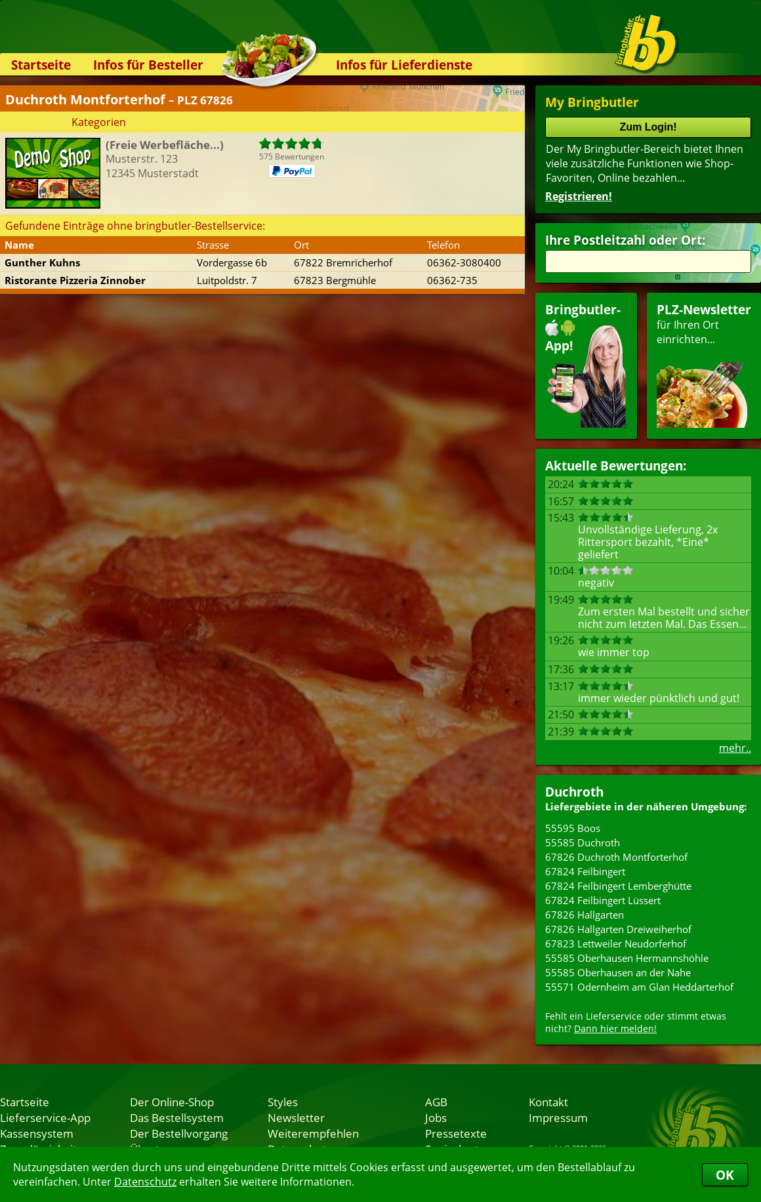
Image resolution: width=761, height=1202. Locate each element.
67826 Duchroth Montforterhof (616, 856)
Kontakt (548, 1101)
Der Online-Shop (172, 1101)
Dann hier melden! (615, 1028)
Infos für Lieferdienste (404, 64)
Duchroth (574, 791)
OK (725, 1175)
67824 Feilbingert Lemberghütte (618, 885)
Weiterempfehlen (313, 1133)
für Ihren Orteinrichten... (704, 364)
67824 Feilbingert (585, 871)
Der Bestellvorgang (179, 1133)
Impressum (558, 1117)
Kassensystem (36, 1133)
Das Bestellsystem (177, 1117)
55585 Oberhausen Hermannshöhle (627, 957)
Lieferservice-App (45, 1117)
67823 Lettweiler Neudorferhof (615, 943)
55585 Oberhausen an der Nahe (618, 972)
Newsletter (296, 1117)
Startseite (41, 64)
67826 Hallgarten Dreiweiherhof (618, 929)
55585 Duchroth (582, 842)
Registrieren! (578, 196)
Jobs (436, 1117)
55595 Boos (572, 828)
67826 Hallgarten (584, 914)
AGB (436, 1101)
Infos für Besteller (148, 64)
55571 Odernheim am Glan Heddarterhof (639, 986)
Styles (283, 1101)
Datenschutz (145, 1181)
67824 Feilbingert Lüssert (603, 900)
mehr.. (735, 748)
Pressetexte (456, 1133)
